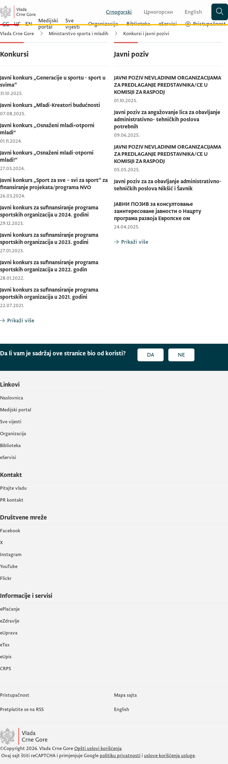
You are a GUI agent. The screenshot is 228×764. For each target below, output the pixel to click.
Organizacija (13, 434)
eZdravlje (9, 621)
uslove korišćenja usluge (169, 756)
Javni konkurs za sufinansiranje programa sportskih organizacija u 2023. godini (49, 238)
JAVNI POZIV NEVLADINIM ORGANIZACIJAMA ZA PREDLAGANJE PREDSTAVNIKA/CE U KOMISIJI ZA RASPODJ (167, 85)
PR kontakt (11, 500)
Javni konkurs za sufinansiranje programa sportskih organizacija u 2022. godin (49, 266)
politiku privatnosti (120, 756)
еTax (5, 645)
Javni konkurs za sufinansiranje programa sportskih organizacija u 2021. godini (49, 293)
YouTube (9, 567)
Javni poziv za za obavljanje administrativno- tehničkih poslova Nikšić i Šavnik (167, 185)
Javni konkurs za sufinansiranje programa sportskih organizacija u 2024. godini (49, 211)
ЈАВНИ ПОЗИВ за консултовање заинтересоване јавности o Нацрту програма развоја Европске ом (157, 211)
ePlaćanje (10, 609)
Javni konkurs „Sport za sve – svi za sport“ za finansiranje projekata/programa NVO (54, 184)
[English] (190, 12)
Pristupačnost (14, 695)
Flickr (6, 578)
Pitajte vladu (13, 488)
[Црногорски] (155, 12)
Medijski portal (15, 410)
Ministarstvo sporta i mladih (78, 34)
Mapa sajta (125, 695)
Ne (181, 355)
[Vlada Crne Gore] (35, 11)
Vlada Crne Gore (17, 34)
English (121, 709)
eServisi (8, 457)
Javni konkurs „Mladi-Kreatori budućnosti (50, 105)
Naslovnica (11, 398)
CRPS (5, 669)
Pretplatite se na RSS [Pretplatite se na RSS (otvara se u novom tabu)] (22, 709)
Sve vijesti (10, 422)
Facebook (10, 531)
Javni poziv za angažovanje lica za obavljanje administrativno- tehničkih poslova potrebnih (167, 119)
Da (150, 355)
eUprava (9, 633)
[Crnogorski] (115, 12)
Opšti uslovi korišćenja (98, 748)
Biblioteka (10, 446)
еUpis (6, 657)
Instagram (11, 555)
